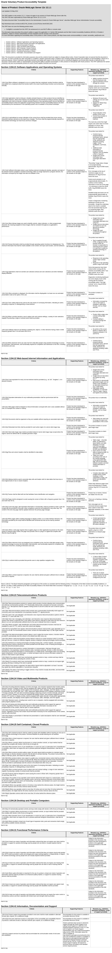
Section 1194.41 (11, 52)
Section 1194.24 (11, 46)
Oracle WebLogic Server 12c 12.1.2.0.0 (34, 17)
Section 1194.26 (11, 49)
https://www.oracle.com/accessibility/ (70, 35)
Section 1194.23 (11, 45)
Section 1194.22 (11, 43)
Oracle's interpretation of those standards (27, 33)
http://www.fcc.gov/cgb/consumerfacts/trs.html (76, 935)
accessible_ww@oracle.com (96, 35)
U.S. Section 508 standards (55, 32)
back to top (4, 353)
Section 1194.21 (11, 42)
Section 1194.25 (11, 48)
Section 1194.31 (11, 51)
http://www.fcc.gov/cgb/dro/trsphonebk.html (75, 938)
